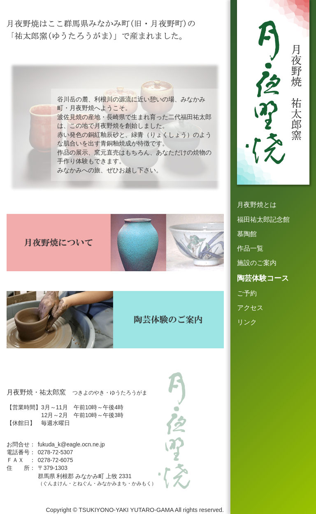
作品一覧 (250, 248)
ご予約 (247, 293)
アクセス (250, 307)
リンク (247, 322)
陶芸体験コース (263, 278)
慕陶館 (247, 233)
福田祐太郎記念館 (263, 219)
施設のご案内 (256, 262)
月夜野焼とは (256, 204)
